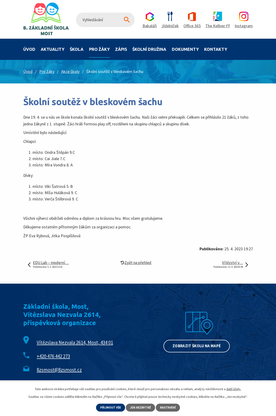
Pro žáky (99, 49)
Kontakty (215, 49)
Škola (76, 49)
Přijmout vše (110, 407)
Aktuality (52, 49)
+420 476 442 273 (53, 356)
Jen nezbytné (141, 407)
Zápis (121, 49)
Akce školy (70, 71)
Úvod (29, 49)
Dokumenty (185, 49)
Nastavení (169, 407)
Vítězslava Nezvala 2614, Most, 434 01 (75, 342)
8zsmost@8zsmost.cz (59, 370)
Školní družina (149, 49)
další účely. (233, 389)
